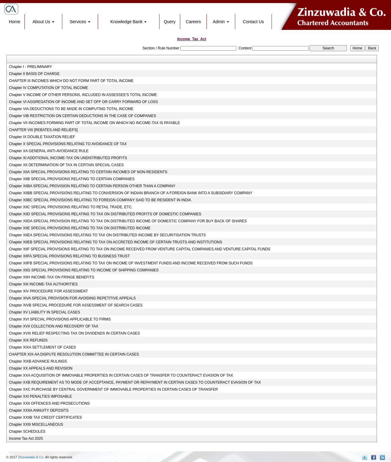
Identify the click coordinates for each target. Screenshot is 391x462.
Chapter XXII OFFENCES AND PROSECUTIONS (49, 403)
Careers (193, 21)
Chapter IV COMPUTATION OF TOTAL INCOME (48, 88)
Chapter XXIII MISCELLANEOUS (36, 424)
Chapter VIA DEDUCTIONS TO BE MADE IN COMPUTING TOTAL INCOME (71, 109)
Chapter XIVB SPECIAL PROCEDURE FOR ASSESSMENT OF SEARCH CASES (75, 305)
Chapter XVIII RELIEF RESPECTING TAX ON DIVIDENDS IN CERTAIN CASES (74, 333)
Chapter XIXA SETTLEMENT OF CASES (42, 347)
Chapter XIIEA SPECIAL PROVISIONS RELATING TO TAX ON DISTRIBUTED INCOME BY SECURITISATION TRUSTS (107, 235)
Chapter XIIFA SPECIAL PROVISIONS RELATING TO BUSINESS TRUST (69, 256)
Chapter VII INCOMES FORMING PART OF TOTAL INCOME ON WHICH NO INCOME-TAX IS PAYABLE (94, 123)
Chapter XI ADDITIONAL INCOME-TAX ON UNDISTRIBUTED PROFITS (68, 158)
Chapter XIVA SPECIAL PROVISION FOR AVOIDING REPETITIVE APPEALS (72, 298)
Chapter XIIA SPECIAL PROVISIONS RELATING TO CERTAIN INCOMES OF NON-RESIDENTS (88, 172)
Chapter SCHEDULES (27, 431)
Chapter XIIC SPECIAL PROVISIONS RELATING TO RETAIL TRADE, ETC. (71, 207)
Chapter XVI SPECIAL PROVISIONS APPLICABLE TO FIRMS (60, 319)
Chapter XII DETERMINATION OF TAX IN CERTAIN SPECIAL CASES (66, 165)
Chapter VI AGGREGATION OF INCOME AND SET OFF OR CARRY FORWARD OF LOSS (83, 102)
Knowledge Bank (128, 21)
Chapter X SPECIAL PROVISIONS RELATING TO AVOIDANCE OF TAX (68, 144)
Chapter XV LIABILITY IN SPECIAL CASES (44, 312)
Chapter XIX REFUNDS (28, 340)
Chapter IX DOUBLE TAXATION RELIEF (42, 137)
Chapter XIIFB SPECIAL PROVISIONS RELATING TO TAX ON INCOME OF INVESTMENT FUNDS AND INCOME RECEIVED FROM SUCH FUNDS (131, 263)
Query (169, 21)
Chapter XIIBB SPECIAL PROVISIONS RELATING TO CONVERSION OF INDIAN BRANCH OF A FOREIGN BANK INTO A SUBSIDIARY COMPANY (130, 193)
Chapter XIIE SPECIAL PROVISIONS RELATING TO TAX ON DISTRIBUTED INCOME (80, 228)
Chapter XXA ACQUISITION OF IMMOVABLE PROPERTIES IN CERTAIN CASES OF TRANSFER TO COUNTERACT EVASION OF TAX (121, 375)
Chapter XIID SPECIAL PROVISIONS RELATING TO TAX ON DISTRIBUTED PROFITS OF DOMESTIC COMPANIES (105, 214)
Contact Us (253, 21)
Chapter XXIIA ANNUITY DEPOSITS (38, 410)
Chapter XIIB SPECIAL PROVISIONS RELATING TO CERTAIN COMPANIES (72, 179)
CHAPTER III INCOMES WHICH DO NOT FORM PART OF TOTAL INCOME (71, 81)
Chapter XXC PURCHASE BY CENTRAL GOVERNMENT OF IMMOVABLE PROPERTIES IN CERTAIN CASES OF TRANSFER (113, 389)
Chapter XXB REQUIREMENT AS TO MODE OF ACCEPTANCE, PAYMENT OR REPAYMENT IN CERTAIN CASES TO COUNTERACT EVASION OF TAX (135, 382)
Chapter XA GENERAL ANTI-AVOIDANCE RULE (49, 151)
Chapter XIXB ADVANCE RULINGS (38, 361)
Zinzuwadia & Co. (31, 457)
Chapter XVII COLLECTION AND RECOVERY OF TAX (53, 326)
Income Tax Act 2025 (26, 438)
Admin (221, 21)
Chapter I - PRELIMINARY (30, 67)
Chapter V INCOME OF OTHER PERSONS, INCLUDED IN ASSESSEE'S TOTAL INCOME (83, 95)
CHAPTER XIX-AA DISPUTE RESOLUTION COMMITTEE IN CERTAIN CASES (74, 354)
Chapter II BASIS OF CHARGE (34, 74)
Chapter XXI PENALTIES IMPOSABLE (40, 396)
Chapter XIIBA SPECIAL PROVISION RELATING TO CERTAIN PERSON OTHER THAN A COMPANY (92, 186)
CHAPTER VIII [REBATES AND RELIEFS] (43, 130)
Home (14, 21)
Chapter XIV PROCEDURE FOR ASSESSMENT (48, 291)
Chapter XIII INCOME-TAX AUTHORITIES (43, 284)
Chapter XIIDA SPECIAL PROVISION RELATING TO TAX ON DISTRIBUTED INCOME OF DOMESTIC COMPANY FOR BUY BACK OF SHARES (128, 221)
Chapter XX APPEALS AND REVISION (40, 368)
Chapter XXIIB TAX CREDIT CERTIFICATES (45, 417)
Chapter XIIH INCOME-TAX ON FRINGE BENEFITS (51, 277)
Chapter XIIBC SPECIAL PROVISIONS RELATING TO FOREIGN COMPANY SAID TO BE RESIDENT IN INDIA (100, 200)
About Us (43, 21)
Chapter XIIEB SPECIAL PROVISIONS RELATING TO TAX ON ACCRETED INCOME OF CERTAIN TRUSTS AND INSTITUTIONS (115, 242)
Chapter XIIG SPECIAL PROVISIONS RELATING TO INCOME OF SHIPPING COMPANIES (84, 270)
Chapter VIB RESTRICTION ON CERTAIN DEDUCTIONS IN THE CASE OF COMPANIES (82, 116)
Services (80, 21)
